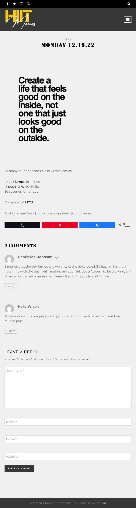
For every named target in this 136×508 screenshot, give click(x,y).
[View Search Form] (129, 3)
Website (12, 456)
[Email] (68, 439)
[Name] (68, 422)
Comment (15, 370)
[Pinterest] (28, 4)
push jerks (16, 186)
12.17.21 (28, 202)
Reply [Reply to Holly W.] (11, 330)
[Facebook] (8, 4)
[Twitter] (15, 4)
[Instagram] (22, 4)
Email (11, 439)
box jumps (17, 182)
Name (11, 422)
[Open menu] (127, 19)
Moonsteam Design (93, 503)
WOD (68, 39)
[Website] (68, 456)
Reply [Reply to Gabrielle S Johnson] (11, 285)
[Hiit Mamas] (21, 19)
